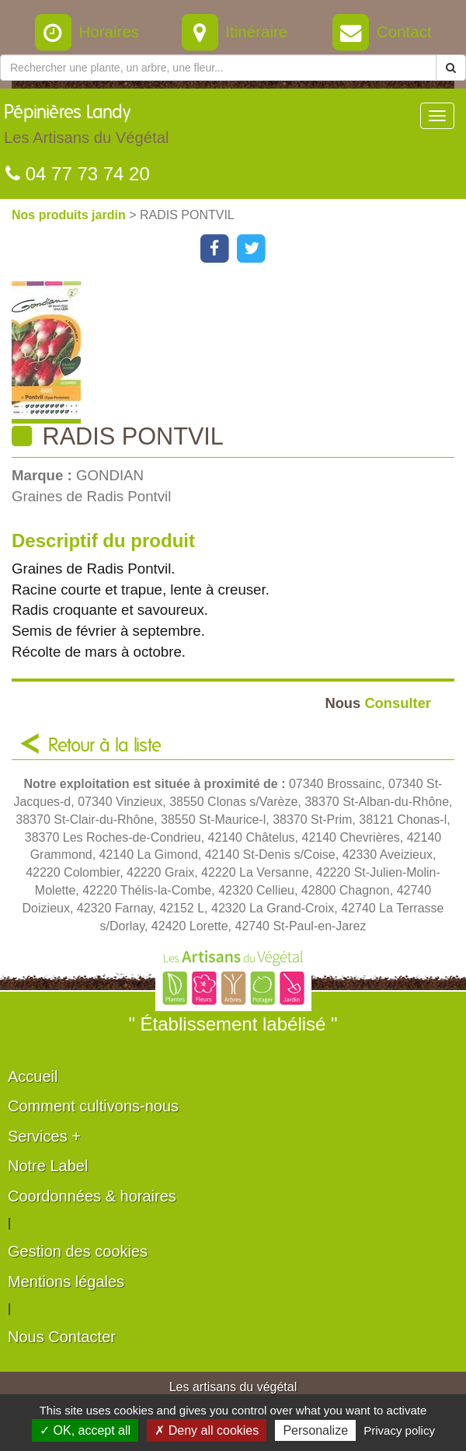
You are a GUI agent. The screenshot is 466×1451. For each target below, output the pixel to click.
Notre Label (48, 1165)
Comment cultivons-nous (93, 1105)
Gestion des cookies (78, 1251)
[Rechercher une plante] (218, 67)
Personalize (315, 1430)
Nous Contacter (62, 1336)
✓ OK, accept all (85, 1430)
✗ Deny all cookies (207, 1430)
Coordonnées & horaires (92, 1196)
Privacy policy (399, 1430)
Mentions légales (66, 1281)
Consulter (378, 703)
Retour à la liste (105, 746)
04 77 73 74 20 (77, 173)
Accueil (32, 1076)
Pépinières (86, 128)
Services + (44, 1136)
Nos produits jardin (70, 214)
